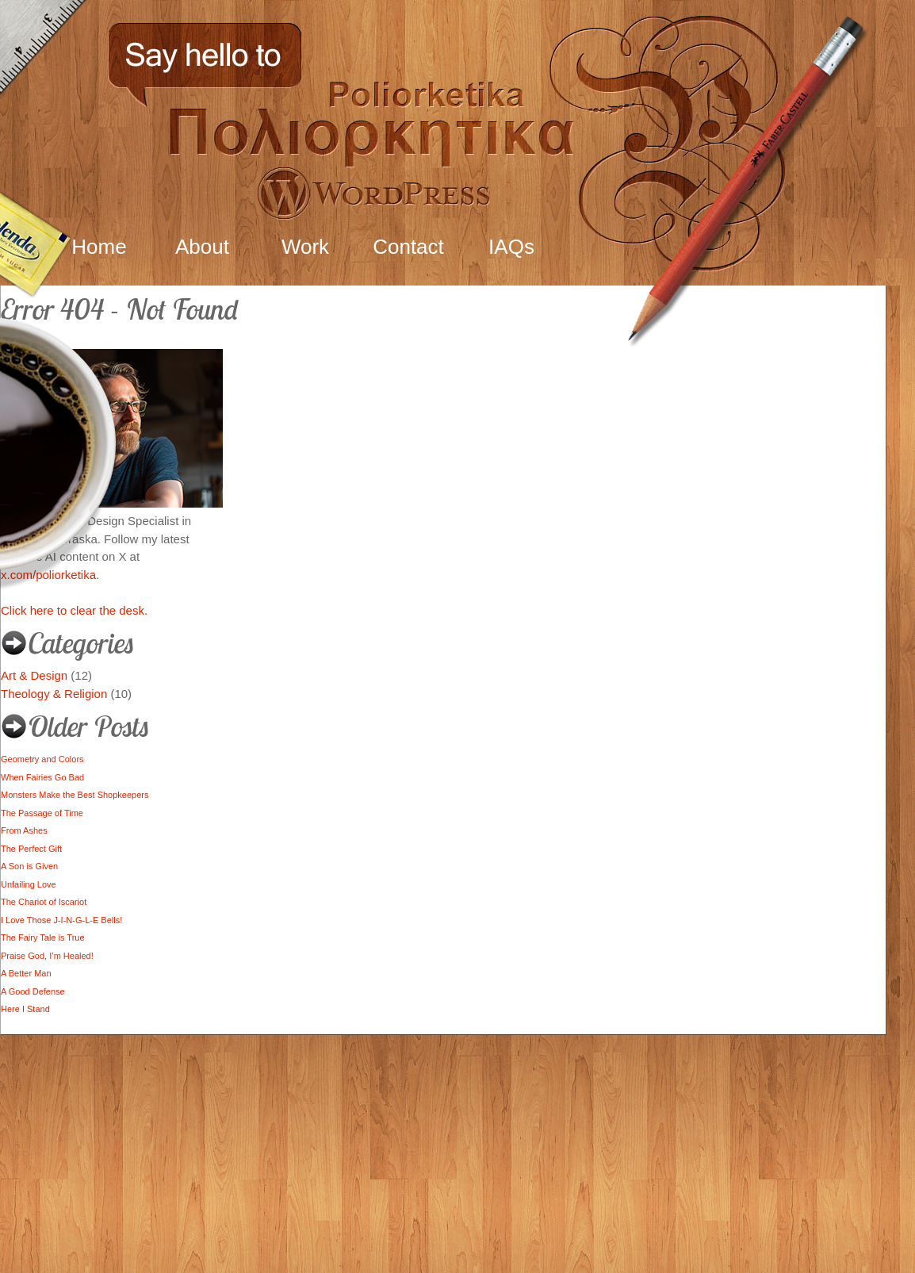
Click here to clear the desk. (74, 610)
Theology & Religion (54, 693)
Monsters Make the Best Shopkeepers (74, 794)
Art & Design (34, 675)
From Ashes (24, 830)
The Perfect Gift (31, 848)
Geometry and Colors (42, 759)
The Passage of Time (42, 813)
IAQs (511, 247)
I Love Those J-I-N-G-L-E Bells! (61, 920)
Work (305, 247)
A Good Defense (33, 991)
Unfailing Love (28, 884)
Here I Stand (25, 1009)
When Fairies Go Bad (42, 777)
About (202, 247)
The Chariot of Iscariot (43, 902)
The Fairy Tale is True (43, 937)
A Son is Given (29, 866)
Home (98, 247)
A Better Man (26, 973)
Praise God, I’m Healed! (47, 956)
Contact (408, 247)
